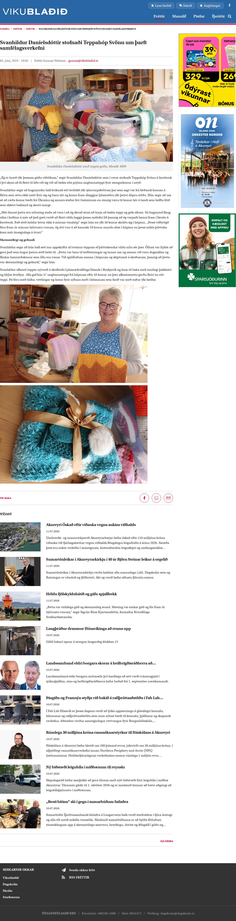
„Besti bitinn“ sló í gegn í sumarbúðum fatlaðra (87, 801)
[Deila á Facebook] (144, 498)
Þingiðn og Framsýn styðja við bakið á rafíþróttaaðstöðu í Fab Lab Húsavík (103, 697)
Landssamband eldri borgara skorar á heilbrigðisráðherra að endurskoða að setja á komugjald (99, 663)
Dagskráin (10, 884)
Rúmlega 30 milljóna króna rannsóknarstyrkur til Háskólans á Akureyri (108, 732)
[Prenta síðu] (156, 498)
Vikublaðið (11, 878)
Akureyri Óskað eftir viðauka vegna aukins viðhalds (91, 524)
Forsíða (4, 29)
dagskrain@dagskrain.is (177, 913)
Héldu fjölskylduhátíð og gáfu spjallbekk (81, 594)
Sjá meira (166, 841)
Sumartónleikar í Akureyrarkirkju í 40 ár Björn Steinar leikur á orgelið (107, 559)
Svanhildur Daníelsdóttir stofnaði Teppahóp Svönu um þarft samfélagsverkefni (87, 29)
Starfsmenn (11, 897)
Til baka (5, 498)
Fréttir (17, 29)
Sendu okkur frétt (82, 870)
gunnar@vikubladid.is (83, 61)
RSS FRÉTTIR (79, 877)
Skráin (7, 891)
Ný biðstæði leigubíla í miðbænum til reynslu (85, 767)
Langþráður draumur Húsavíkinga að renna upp (88, 628)
